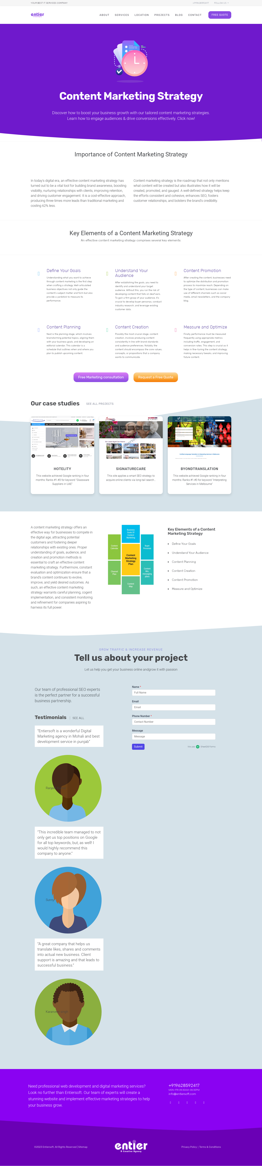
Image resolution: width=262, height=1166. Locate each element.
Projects (162, 15)
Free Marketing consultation (101, 377)
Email (135, 701)
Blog (179, 15)
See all (78, 718)
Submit (138, 747)
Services (122, 15)
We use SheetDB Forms (202, 747)
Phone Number (142, 716)
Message (137, 731)
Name (136, 687)
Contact (195, 15)
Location (142, 15)
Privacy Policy (189, 1147)
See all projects (100, 404)
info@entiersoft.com (182, 1094)
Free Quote (220, 14)
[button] (221, 3)
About (104, 15)
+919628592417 (201, 3)
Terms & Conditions (210, 1147)
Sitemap (82, 1147)
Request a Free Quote (155, 377)
